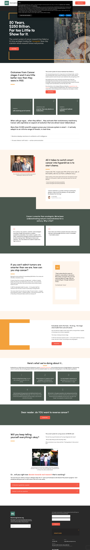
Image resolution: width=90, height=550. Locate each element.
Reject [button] (62, 15)
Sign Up (56, 524)
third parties (38, 6)
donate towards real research (40, 475)
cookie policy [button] (35, 5)
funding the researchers (45, 367)
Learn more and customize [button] (25, 15)
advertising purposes (61, 8)
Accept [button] (68, 15)
